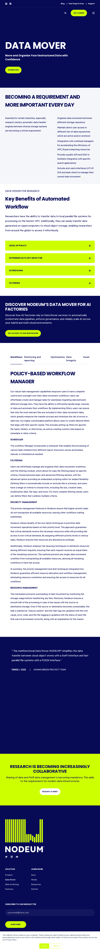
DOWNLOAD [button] (13, 70)
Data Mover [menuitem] (10, 876)
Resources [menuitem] (36, 881)
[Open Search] (65, 13)
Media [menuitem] (34, 876)
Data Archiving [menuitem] (12, 881)
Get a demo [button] (78, 13)
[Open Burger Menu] (93, 13)
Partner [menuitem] (34, 886)
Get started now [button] (32, 70)
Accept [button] (44, 946)
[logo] (24, 832)
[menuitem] (63, 3)
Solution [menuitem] (10, 866)
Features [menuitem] (9, 886)
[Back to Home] (20, 13)
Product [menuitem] (9, 872)
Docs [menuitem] (33, 872)
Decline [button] (56, 946)
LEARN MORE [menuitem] (37, 866)
